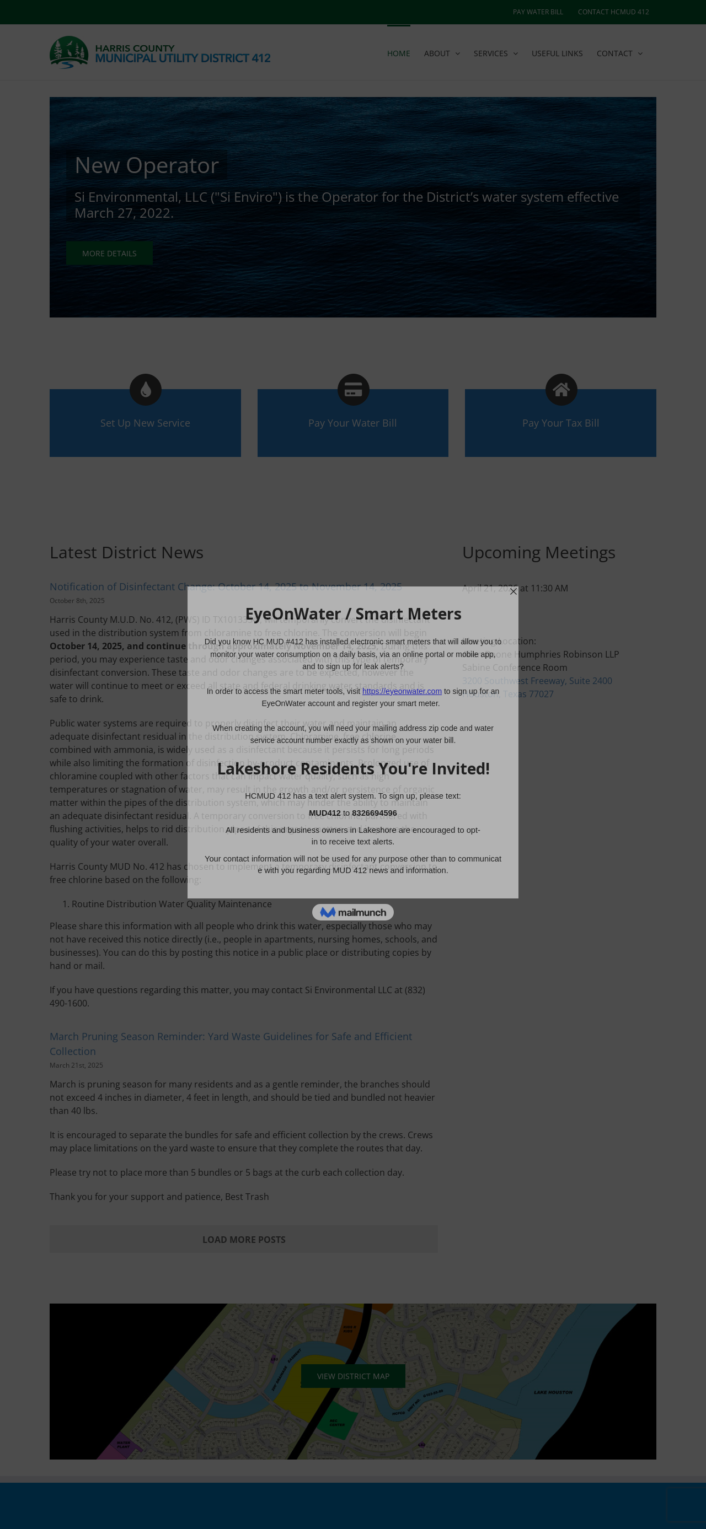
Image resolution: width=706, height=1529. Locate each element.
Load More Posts (244, 1240)
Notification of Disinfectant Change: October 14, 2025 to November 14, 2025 (226, 586)
